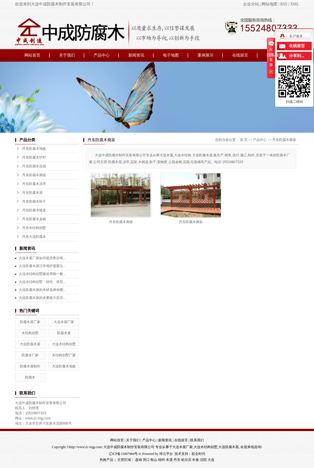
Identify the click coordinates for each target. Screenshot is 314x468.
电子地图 (171, 55)
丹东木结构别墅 (34, 228)
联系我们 (275, 55)
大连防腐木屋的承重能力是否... (42, 298)
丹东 (176, 460)
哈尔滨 (186, 460)
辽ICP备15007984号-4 (125, 454)
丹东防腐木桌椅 (34, 219)
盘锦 (138, 460)
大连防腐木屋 (30, 344)
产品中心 (102, 55)
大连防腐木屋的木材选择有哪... (42, 290)
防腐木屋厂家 (30, 322)
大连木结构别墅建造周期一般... (42, 274)
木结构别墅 (30, 333)
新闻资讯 (136, 55)
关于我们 (67, 55)
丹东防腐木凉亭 (34, 184)
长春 (195, 460)
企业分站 (251, 4)
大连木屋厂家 (64, 322)
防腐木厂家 (30, 355)
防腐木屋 (64, 333)
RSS (283, 4)
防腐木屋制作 (30, 366)
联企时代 (198, 454)
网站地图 (269, 4)
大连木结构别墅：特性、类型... (42, 282)
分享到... (296, 56)
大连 (211, 460)
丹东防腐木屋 (32, 193)
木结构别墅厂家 (64, 355)
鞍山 (153, 460)
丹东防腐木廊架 (34, 175)
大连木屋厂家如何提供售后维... (42, 258)
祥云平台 (166, 454)
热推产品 (106, 460)
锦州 (161, 460)
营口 (146, 460)
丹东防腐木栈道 (34, 210)
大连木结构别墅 (64, 344)
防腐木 (30, 377)
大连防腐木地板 (64, 366)
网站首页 (32, 55)
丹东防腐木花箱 (34, 166)
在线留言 (240, 55)
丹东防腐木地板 (34, 149)
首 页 (244, 140)
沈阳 (203, 460)
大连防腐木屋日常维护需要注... (42, 266)
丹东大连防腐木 (34, 237)
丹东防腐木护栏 (34, 157)
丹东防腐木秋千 (34, 201)
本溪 (169, 460)
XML (294, 4)
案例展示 (205, 55)
